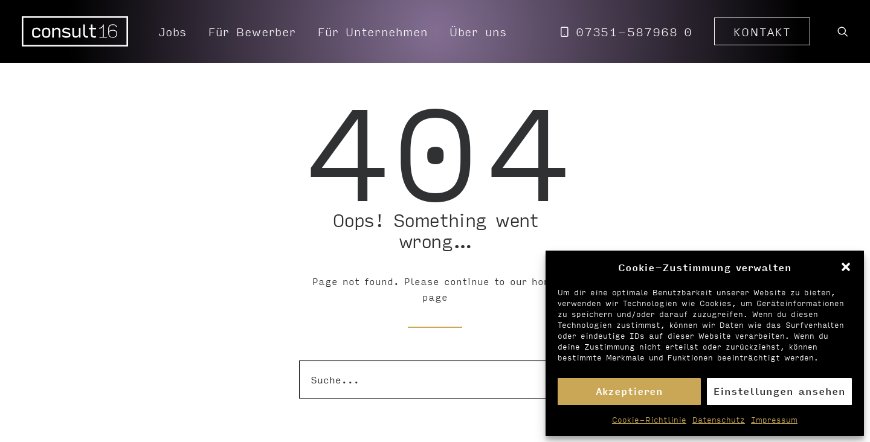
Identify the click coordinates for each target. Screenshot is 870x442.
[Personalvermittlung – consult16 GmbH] (75, 31)
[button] (846, 267)
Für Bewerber (252, 31)
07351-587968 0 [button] (634, 31)
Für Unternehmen (373, 31)
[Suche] (435, 379)
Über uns (478, 31)
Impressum (774, 420)
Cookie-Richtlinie (649, 420)
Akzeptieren (629, 391)
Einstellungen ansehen (779, 391)
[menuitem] (173, 31)
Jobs (172, 31)
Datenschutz (718, 420)
